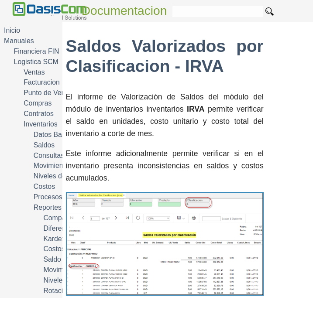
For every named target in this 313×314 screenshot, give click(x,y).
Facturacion (42, 82)
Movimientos (53, 165)
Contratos (39, 113)
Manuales (19, 40)
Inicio (12, 30)
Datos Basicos (56, 134)
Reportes (48, 207)
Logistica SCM (36, 61)
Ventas (34, 72)
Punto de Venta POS (55, 92)
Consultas (49, 155)
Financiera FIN (36, 51)
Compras (38, 103)
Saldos (44, 145)
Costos (44, 186)
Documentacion (124, 10)
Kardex (54, 238)
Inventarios (40, 124)
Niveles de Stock (59, 176)
